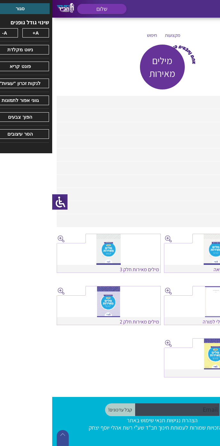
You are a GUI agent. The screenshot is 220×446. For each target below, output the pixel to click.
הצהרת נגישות (129, 420)
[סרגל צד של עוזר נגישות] (7, 202)
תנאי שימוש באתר (94, 420)
